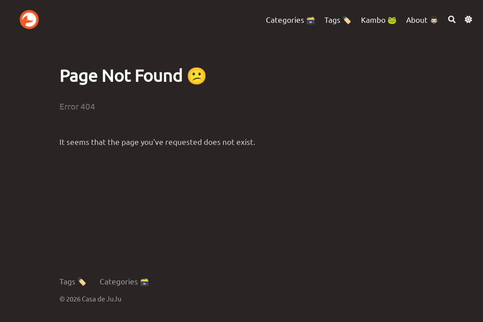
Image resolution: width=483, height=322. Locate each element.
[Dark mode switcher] (468, 19)
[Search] (452, 19)
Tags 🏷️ (73, 281)
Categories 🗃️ (124, 281)
